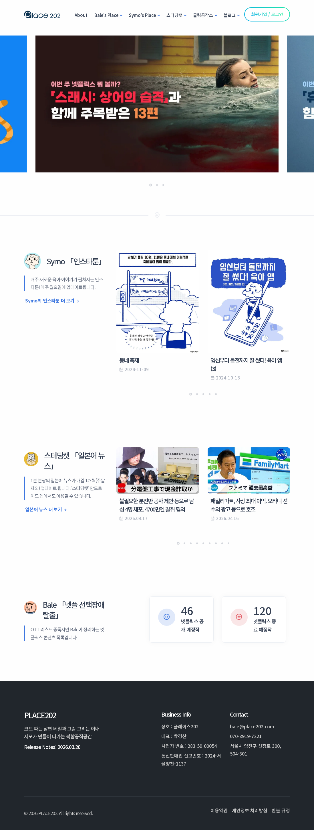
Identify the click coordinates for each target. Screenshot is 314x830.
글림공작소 (203, 15)
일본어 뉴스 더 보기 (43, 509)
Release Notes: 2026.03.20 (52, 746)
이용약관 (219, 810)
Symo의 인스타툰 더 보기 (50, 300)
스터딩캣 (174, 15)
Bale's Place (106, 15)
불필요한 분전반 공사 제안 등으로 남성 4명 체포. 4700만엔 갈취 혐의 (156, 505)
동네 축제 (129, 360)
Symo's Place (142, 15)
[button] (150, 185)
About (81, 15)
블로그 (230, 15)
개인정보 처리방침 (249, 810)
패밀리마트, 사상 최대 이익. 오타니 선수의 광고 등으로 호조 (248, 505)
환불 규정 (281, 810)
